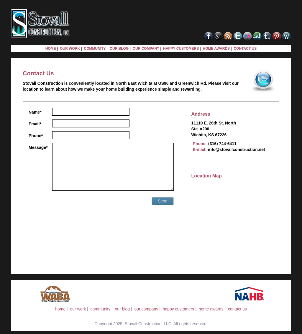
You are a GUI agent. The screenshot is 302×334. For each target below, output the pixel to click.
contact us (237, 309)
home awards (211, 309)
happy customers (178, 309)
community (101, 309)
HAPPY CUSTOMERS (181, 48)
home (60, 309)
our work (78, 309)
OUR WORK (70, 48)
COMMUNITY (95, 48)
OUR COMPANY (146, 48)
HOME (50, 48)
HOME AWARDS (216, 48)
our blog (122, 309)
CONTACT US (245, 48)
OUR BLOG (119, 48)
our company (146, 309)
